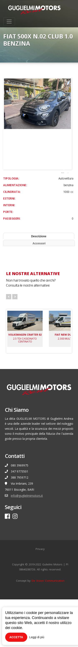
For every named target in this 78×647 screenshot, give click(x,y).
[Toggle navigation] (9, 21)
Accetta (16, 637)
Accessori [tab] (38, 291)
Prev (8, 344)
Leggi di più (36, 637)
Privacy (40, 596)
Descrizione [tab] (38, 284)
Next (65, 196)
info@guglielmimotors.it (27, 543)
